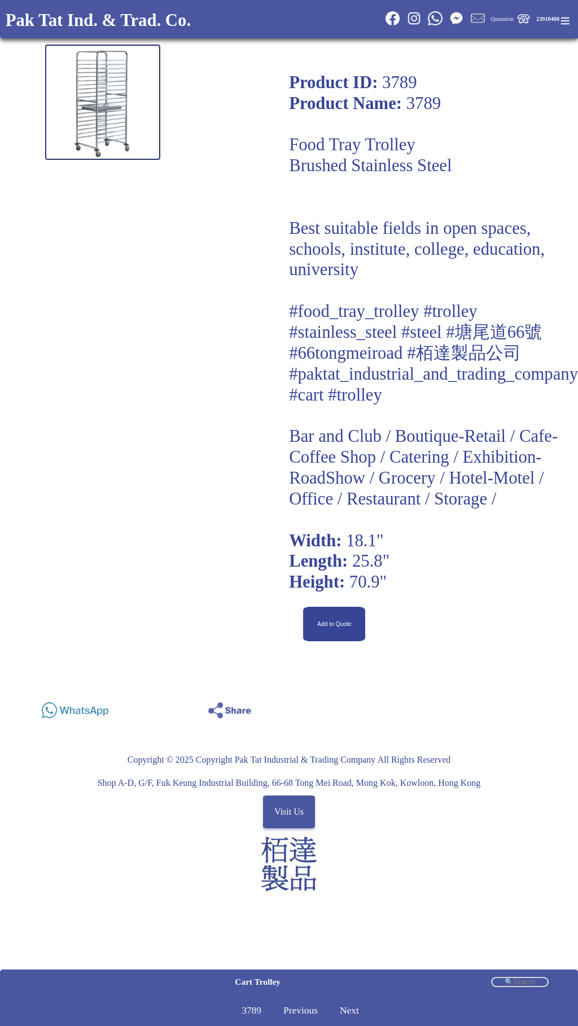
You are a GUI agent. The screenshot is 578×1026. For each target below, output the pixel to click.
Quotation (502, 19)
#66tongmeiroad (345, 353)
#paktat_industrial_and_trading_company (433, 374)
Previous (300, 1010)
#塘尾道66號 (494, 332)
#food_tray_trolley (354, 311)
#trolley (450, 311)
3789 (251, 1010)
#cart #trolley (335, 395)
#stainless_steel (343, 332)
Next (349, 1010)
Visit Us (289, 812)
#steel (421, 332)
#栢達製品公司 (463, 353)
